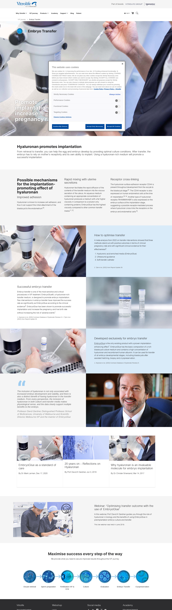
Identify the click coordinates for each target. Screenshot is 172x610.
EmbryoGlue (99, 344)
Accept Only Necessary (95, 126)
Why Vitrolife (21, 13)
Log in (127, 13)
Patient (78, 13)
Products (43, 13)
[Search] (137, 13)
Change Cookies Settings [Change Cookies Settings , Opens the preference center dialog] (62, 117)
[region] (86, 96)
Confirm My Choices (60, 126)
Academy (54, 13)
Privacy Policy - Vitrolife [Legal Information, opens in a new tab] (112, 89)
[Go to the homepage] (27, 4)
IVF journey (33, 13)
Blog (72, 13)
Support (63, 13)
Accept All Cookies (113, 126)
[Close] (122, 63)
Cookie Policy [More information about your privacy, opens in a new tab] (99, 89)
